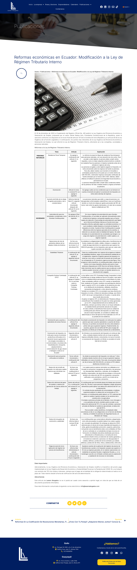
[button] (69, 503)
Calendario (74, 4)
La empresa (39, 4)
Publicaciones (85, 4)
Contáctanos (60, 9)
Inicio (31, 4)
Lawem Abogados (52, 480)
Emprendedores (63, 4)
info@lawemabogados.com (90, 486)
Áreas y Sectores (51, 4)
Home (37, 72)
